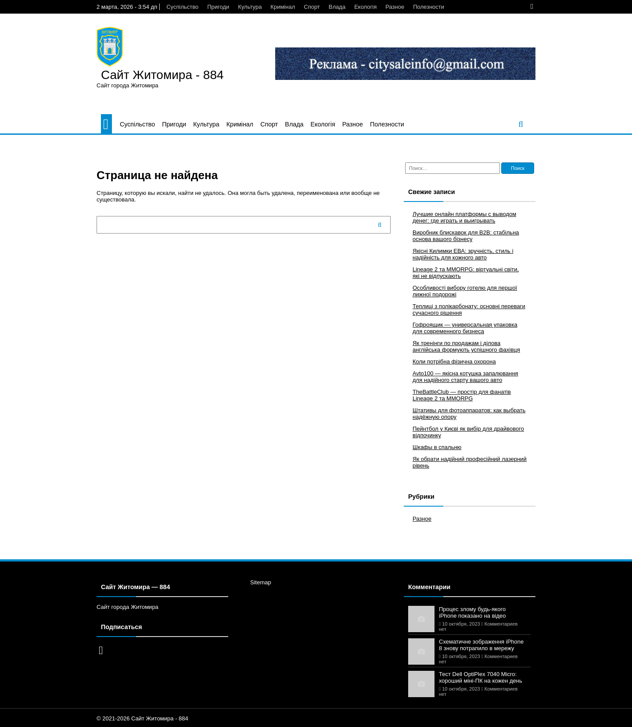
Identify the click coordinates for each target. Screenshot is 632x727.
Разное (394, 7)
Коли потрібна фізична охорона (454, 361)
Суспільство (182, 7)
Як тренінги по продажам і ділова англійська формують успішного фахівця (466, 346)
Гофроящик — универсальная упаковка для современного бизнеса (465, 328)
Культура (250, 7)
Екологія (365, 7)
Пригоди (218, 7)
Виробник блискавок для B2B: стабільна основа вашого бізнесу (466, 235)
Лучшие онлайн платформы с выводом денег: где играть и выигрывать (464, 217)
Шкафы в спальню (437, 447)
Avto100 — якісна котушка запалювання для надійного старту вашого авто (465, 376)
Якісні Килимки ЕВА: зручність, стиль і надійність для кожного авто (463, 254)
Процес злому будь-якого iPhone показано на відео (472, 612)
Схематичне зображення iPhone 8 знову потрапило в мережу (481, 644)
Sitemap (260, 582)
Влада (337, 7)
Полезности (428, 7)
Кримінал (282, 7)
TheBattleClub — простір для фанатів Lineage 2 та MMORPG (462, 395)
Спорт (312, 7)
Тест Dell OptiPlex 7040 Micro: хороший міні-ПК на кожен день (480, 677)
